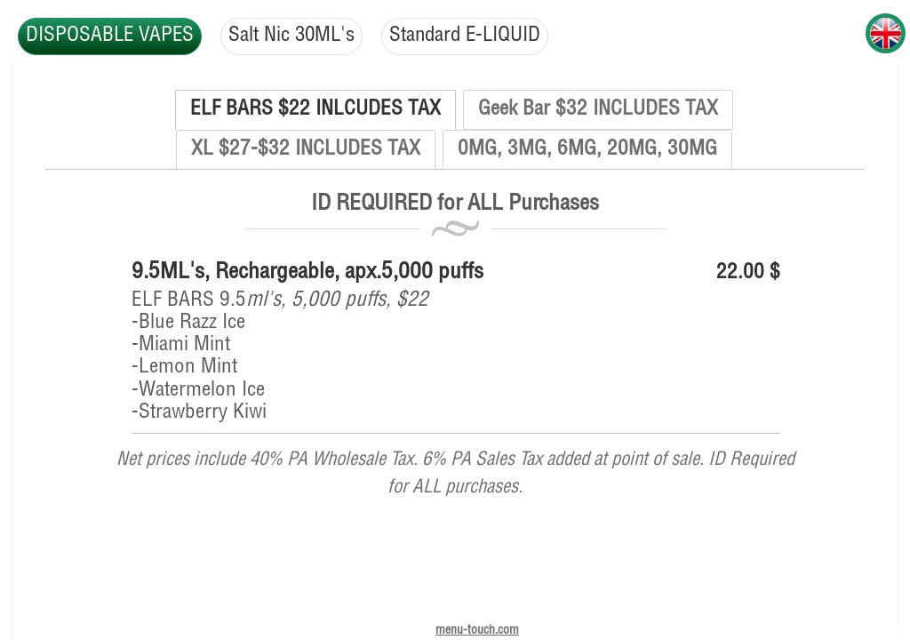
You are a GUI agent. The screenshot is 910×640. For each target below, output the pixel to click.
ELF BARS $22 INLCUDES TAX (315, 110)
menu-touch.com (477, 631)
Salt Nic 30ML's (295, 36)
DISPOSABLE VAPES (111, 36)
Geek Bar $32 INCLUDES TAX (598, 110)
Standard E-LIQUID (472, 36)
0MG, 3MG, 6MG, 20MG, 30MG (587, 150)
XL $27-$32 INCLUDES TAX (305, 150)
